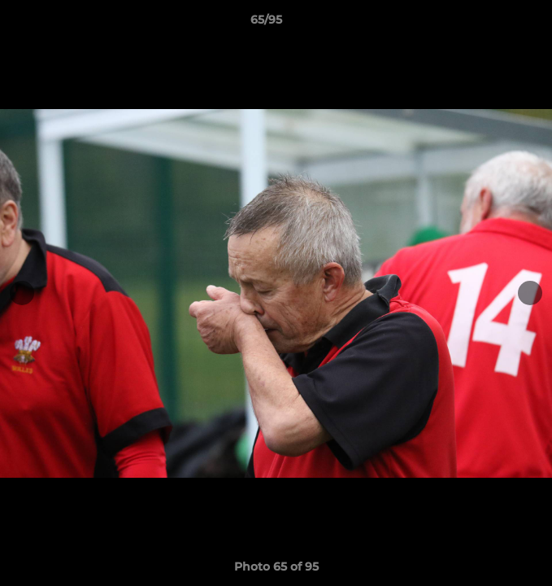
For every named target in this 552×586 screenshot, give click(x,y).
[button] (493, 23)
